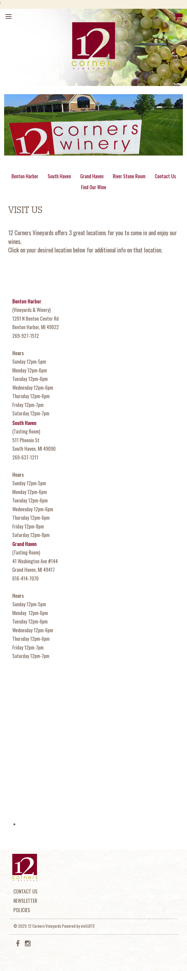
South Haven (59, 176)
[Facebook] (17, 943)
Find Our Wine (93, 187)
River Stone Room (129, 176)
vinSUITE (88, 926)
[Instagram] (28, 943)
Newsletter (25, 901)
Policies (21, 910)
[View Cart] (178, 16)
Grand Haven (91, 176)
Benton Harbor (24, 176)
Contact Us (165, 176)
